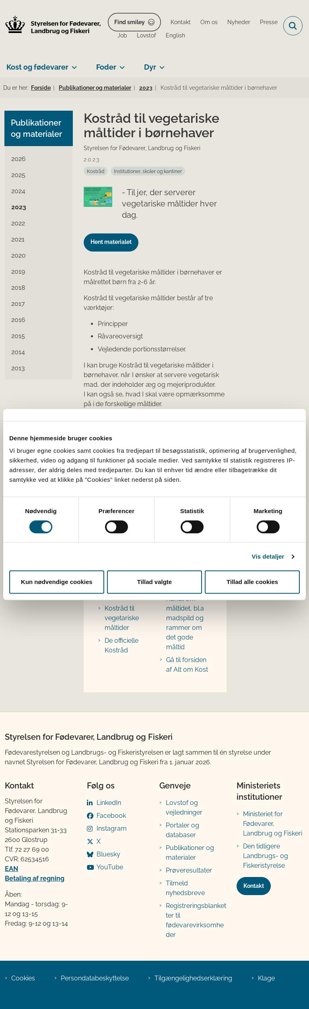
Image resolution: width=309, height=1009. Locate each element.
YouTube (110, 867)
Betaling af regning (34, 878)
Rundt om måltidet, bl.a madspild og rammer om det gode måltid (185, 623)
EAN (11, 869)
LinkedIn (109, 803)
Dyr (150, 67)
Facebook (111, 815)
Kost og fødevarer (37, 67)
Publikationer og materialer (190, 852)
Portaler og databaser (182, 830)
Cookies (23, 978)
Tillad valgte (154, 581)
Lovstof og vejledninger (184, 807)
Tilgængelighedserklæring (193, 978)
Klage (266, 978)
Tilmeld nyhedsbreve (185, 888)
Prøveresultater (189, 870)
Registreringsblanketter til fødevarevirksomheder (196, 920)
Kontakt (253, 886)
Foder (106, 67)
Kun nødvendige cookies (57, 581)
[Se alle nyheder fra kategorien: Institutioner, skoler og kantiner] (148, 171)
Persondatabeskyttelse (95, 978)
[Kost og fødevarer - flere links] (72, 64)
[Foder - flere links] (120, 64)
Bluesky (108, 854)
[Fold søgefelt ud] (293, 25)
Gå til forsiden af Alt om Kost (187, 664)
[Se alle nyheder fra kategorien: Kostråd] (95, 171)
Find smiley (129, 22)
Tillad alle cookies (252, 581)
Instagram (112, 828)
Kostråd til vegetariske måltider (122, 618)
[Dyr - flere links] (160, 64)
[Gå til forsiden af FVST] (50, 26)
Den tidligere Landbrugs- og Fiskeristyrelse (265, 855)
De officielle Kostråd (121, 645)
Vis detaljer (268, 556)
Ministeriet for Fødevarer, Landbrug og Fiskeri (272, 823)
